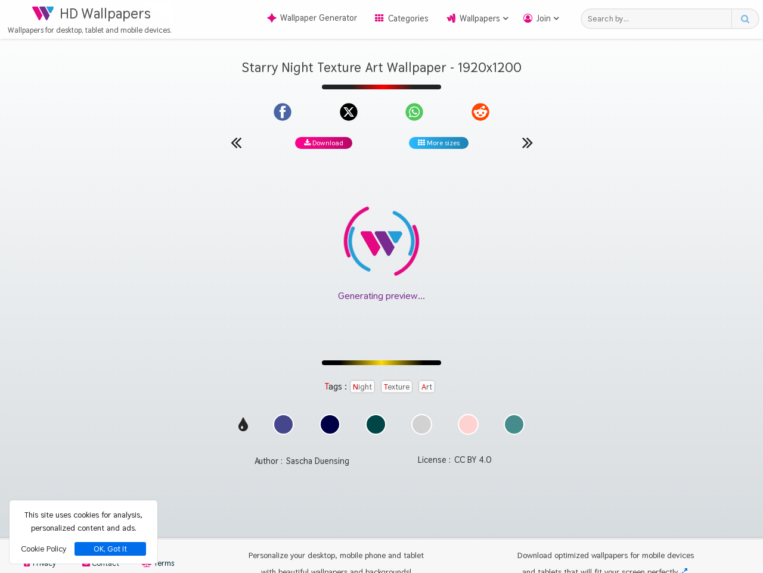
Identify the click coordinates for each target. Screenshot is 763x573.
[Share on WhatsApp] (414, 112)
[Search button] (744, 19)
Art (426, 386)
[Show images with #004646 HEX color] (375, 431)
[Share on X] (349, 112)
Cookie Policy (43, 548)
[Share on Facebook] (282, 112)
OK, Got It (110, 549)
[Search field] (659, 19)
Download (323, 143)
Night (362, 386)
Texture (397, 386)
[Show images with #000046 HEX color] (330, 431)
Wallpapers (480, 18)
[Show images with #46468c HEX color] (283, 431)
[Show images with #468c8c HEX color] (514, 431)
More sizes (439, 143)
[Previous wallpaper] (236, 142)
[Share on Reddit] (480, 112)
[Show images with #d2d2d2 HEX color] (421, 431)
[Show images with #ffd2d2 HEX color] (468, 431)
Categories (408, 18)
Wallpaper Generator (312, 18)
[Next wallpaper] (527, 142)
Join (543, 18)
